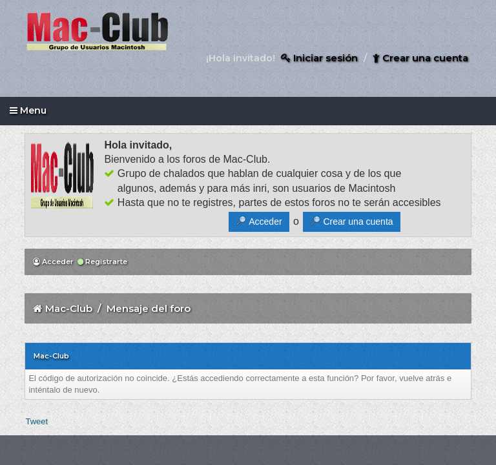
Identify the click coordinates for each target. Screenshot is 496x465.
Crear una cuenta (420, 58)
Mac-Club (68, 308)
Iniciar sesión (319, 58)
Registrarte (102, 261)
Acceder (53, 261)
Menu (28, 110)
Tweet (36, 421)
